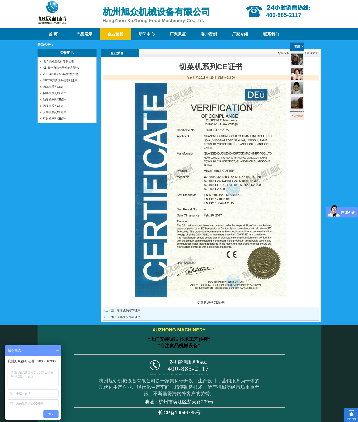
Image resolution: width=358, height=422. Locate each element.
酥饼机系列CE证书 (55, 118)
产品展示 (84, 34)
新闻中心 (147, 34)
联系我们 (271, 34)
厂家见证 (178, 34)
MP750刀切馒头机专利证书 (60, 80)
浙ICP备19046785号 (178, 412)
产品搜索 (297, 116)
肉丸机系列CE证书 (55, 86)
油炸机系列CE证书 (55, 99)
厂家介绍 (240, 34)
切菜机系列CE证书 (55, 93)
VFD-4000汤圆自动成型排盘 (61, 74)
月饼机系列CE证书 (55, 112)
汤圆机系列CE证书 (55, 106)
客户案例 (209, 34)
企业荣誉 (115, 34)
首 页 (53, 34)
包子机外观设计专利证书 (58, 61)
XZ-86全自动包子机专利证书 (61, 67)
